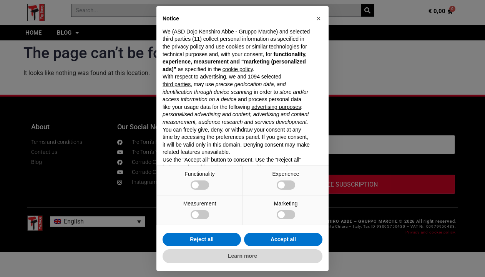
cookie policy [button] (238, 69)
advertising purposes (276, 107)
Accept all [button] (283, 239)
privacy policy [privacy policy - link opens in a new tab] (187, 46)
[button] (318, 18)
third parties (177, 84)
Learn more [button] (242, 256)
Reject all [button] (201, 239)
